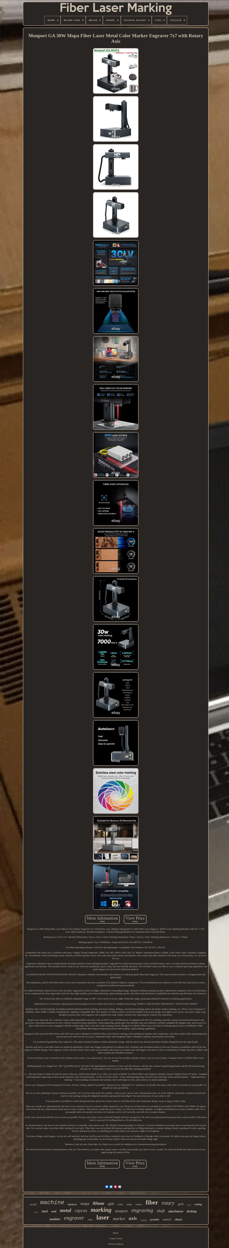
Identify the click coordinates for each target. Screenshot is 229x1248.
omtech (167, 1219)
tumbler (55, 1219)
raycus (81, 1210)
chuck (178, 1219)
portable (154, 1219)
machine (52, 1202)
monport (121, 1211)
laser (102, 1217)
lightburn (72, 1204)
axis (133, 1218)
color (120, 1204)
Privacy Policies (115, 1244)
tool (53, 1211)
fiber (152, 1202)
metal (65, 1210)
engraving (142, 1210)
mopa (85, 1203)
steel (45, 1211)
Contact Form (115, 1238)
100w (90, 1219)
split (111, 1204)
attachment (175, 1211)
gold (180, 1204)
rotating (143, 1220)
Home (116, 1233)
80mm (98, 1203)
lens (36, 1212)
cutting (198, 1204)
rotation (138, 1204)
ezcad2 (33, 1204)
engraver (74, 1218)
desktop (192, 1211)
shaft (161, 1211)
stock (189, 1205)
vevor (129, 1204)
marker (119, 1218)
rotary (168, 1203)
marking (101, 1210)
